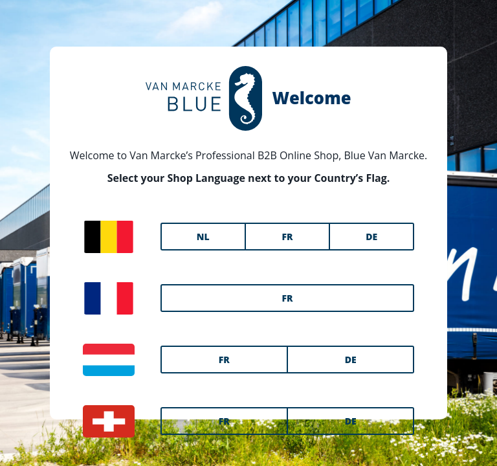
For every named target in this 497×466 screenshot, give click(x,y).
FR (287, 236)
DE (371, 236)
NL (203, 236)
